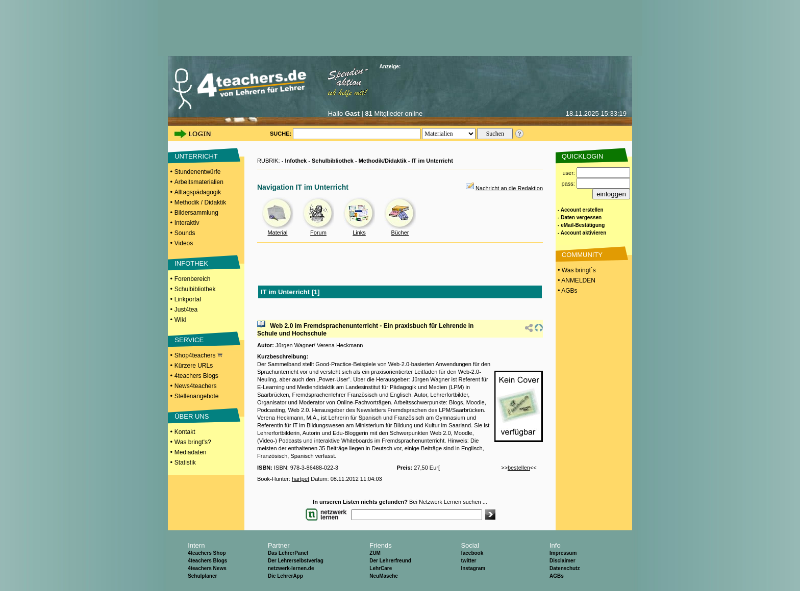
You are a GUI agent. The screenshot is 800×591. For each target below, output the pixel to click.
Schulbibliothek (195, 289)
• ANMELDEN (575, 280)
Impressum (563, 553)
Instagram (473, 568)
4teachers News (207, 568)
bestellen (519, 468)
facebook (472, 553)
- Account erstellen (581, 210)
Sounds (184, 233)
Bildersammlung (196, 212)
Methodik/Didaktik (383, 161)
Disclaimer (562, 560)
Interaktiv (186, 222)
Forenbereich (192, 278)
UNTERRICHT (196, 156)
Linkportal (187, 299)
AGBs (556, 576)
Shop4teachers (198, 355)
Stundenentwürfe (197, 171)
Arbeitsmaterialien (198, 182)
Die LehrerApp (285, 576)
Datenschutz (564, 568)
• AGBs (567, 290)
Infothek (296, 161)
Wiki (180, 319)
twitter (468, 560)
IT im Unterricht (432, 161)
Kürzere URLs (193, 365)
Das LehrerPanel (288, 553)
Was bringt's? (192, 442)
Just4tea (185, 309)
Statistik (185, 462)
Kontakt (184, 431)
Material (277, 232)
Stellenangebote (196, 396)
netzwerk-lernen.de (291, 568)
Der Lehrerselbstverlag (295, 560)
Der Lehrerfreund (390, 560)
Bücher (400, 232)
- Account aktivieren (582, 233)
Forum (318, 232)
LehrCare (380, 568)
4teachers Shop (207, 553)
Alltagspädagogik (197, 192)
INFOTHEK (191, 263)
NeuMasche (383, 576)
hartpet (300, 479)
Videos (183, 243)
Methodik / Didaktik (200, 202)
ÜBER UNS (191, 416)
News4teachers (195, 386)
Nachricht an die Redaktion (509, 188)
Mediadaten (190, 452)
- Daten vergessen (580, 217)
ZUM (375, 553)
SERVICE (189, 340)
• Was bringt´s (576, 270)
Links (359, 232)
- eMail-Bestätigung (581, 225)
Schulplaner (202, 576)
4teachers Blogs (196, 375)
